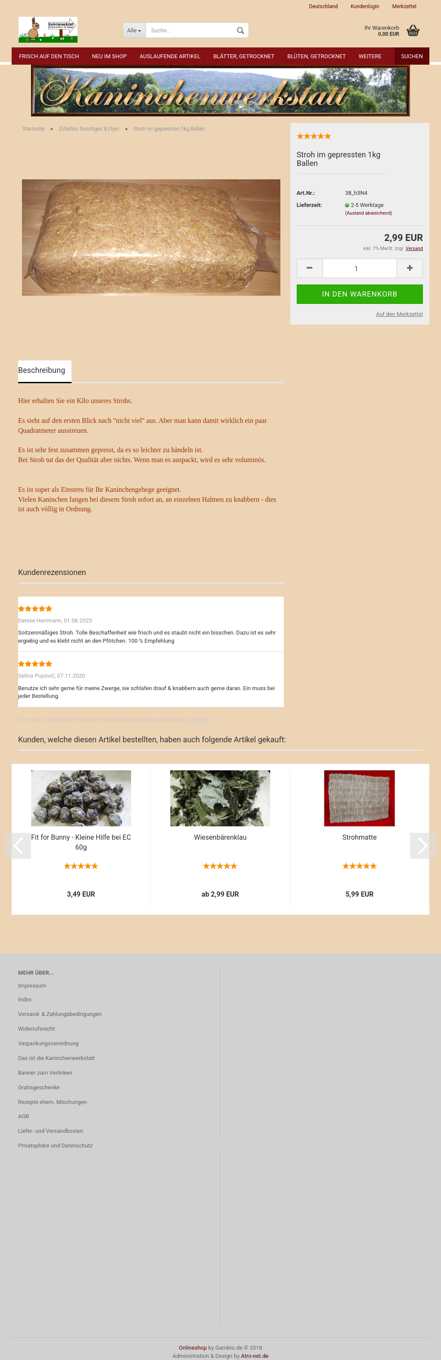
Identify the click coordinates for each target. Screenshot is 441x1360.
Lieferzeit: (309, 205)
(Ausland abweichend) (368, 213)
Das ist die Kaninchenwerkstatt (56, 1058)
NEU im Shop (109, 56)
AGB (23, 1116)
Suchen (412, 56)
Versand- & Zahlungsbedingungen (60, 1014)
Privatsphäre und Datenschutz (55, 1145)
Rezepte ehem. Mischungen (52, 1102)
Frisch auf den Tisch (49, 56)
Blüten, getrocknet (316, 56)
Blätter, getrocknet (243, 56)
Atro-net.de (255, 1356)
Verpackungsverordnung (48, 1043)
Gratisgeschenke (39, 1087)
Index (24, 999)
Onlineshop (193, 1347)
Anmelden (198, 719)
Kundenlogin (365, 6)
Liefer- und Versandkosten (50, 1131)
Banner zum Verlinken (45, 1072)
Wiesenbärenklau (220, 837)
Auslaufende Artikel (170, 56)
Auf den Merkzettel (399, 314)
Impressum (32, 985)
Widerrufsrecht (36, 1028)
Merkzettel (404, 6)
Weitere (370, 56)
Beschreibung (41, 370)
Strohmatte (359, 837)
